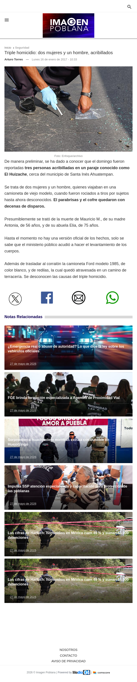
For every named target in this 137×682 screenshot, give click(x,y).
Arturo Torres (13, 59)
